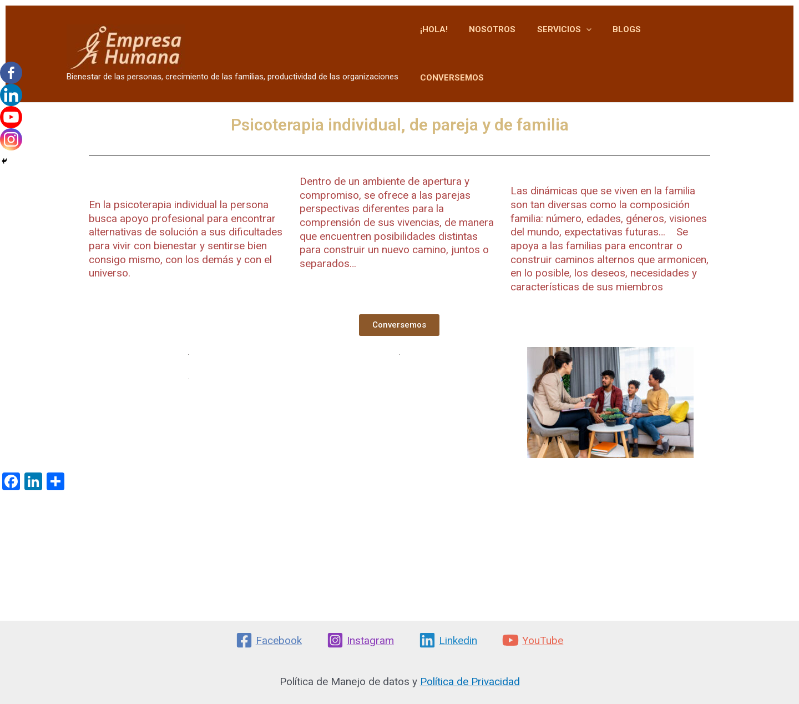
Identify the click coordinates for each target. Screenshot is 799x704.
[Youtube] (11, 117)
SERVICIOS (571, 45)
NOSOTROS (504, 45)
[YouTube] (533, 640)
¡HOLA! (450, 45)
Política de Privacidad (470, 681)
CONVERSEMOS (692, 45)
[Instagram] (11, 139)
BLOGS (629, 45)
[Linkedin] (11, 95)
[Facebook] (11, 73)
